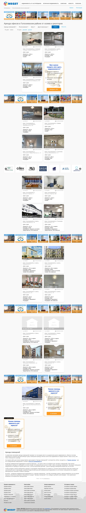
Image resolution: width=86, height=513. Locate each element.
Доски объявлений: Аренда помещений (20, 7)
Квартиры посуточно (48, 488)
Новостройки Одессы (28, 494)
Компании (63, 3)
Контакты (6, 500)
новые (11, 29)
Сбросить (63, 26)
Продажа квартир (7, 486)
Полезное (78, 3)
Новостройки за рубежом (29, 500)
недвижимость (46, 478)
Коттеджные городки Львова (70, 498)
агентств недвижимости (35, 461)
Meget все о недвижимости (10, 509)
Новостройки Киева (28, 488)
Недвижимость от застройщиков (31, 3)
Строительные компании (29, 502)
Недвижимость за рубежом (10, 496)
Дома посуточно (47, 492)
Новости (70, 3)
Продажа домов (7, 490)
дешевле (25, 29)
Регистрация (79, 7)
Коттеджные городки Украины (70, 486)
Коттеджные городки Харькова (71, 496)
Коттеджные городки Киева (70, 488)
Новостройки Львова (28, 498)
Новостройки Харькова (29, 496)
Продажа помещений (8, 494)
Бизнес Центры (72, 460)
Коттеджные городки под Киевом (71, 490)
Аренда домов (47, 490)
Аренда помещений (48, 496)
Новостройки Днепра (28, 492)
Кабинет (71, 7)
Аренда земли (47, 494)
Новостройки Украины (29, 486)
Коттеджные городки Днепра (70, 492)
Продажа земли (7, 492)
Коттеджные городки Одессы (70, 494)
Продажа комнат (7, 488)
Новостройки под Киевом (29, 490)
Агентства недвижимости (9, 498)
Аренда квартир (47, 486)
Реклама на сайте (8, 502)
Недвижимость (7, 7)
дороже (30, 29)
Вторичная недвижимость (51, 3)
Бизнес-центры (47, 498)
